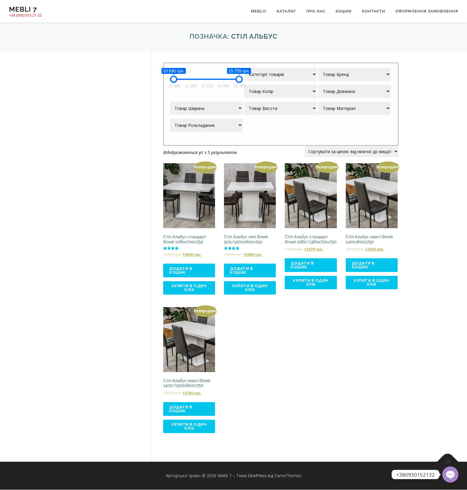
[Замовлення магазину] (351, 151)
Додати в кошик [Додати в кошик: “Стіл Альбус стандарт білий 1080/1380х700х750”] (302, 265)
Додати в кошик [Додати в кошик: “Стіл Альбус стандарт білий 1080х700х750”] (180, 270)
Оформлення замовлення (426, 11)
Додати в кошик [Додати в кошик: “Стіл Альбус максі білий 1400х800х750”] (363, 265)
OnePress (257, 476)
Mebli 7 (23, 9)
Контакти (373, 11)
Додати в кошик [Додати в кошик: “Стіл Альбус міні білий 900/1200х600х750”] (241, 270)
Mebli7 (258, 11)
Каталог (286, 11)
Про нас (315, 11)
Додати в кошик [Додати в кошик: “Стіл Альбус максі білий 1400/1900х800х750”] (180, 408)
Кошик (344, 11)
